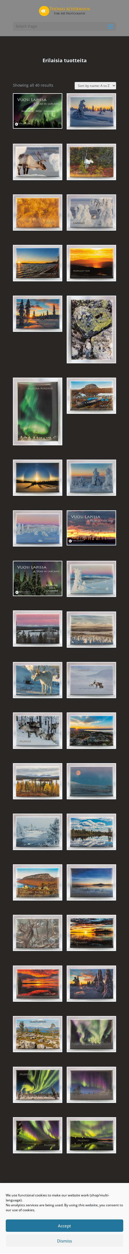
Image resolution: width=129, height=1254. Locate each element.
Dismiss (64, 1241)
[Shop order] (95, 85)
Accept (64, 1225)
